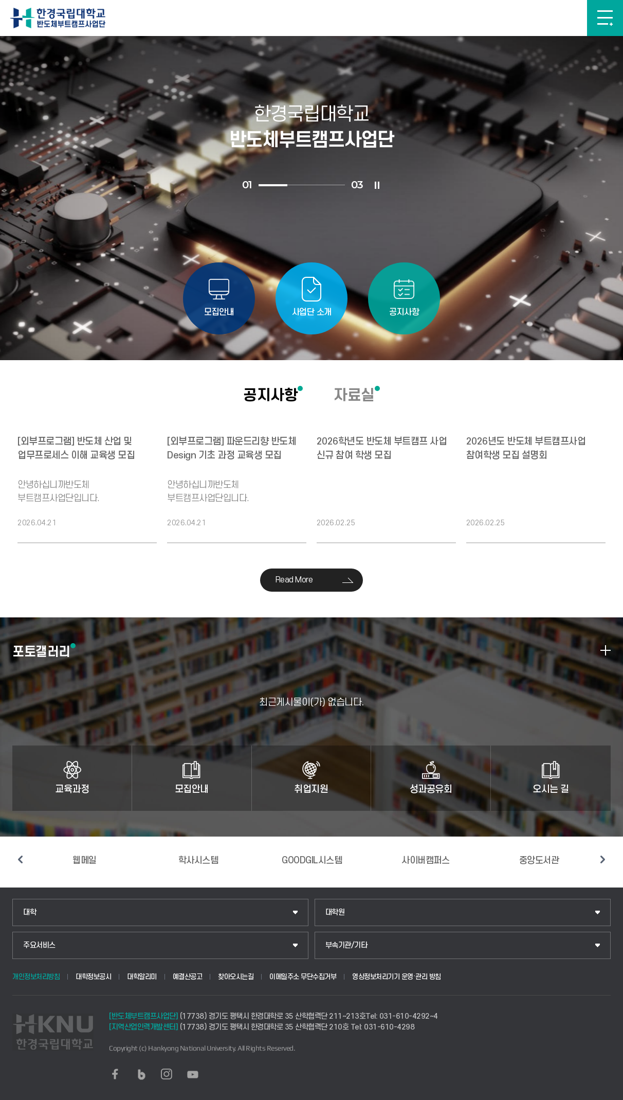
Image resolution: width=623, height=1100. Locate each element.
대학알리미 (142, 977)
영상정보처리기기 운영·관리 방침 (396, 977)
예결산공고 (188, 977)
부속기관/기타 (346, 945)
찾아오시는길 (235, 977)
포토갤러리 (41, 651)
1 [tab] (273, 185)
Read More (294, 579)
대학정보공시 (93, 977)
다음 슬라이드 (603, 859)
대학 (29, 912)
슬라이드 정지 (377, 185)
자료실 (354, 395)
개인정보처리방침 (36, 977)
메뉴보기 (605, 18)
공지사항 (270, 395)
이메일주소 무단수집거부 (302, 977)
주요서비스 (39, 945)
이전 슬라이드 (20, 859)
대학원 (335, 912)
